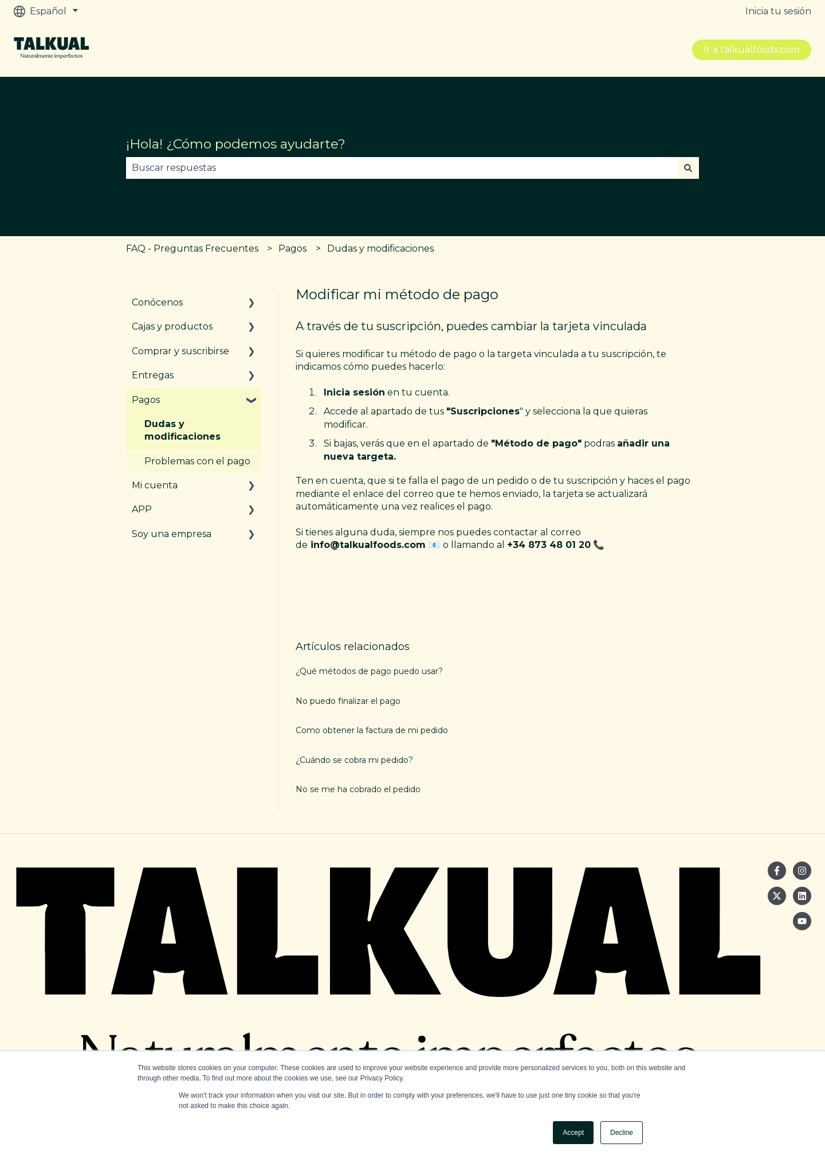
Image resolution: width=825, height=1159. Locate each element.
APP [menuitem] (142, 509)
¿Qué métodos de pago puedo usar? (369, 671)
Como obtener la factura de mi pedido (372, 730)
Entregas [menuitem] (153, 375)
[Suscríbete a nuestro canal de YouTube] (802, 921)
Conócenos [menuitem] (157, 302)
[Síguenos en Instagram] (802, 871)
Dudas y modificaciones (380, 248)
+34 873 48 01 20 (549, 544)
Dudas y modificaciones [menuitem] (182, 430)
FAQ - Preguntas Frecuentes (192, 248)
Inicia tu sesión (778, 11)
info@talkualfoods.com (368, 544)
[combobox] (401, 168)
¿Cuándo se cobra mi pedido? (354, 760)
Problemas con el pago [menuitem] (197, 461)
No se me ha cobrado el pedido (358, 789)
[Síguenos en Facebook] (777, 871)
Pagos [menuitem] (146, 399)
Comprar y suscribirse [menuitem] (180, 351)
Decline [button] (621, 1133)
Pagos (292, 248)
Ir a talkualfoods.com (752, 49)
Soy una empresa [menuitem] (171, 533)
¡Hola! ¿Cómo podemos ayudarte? (235, 144)
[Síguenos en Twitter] (777, 896)
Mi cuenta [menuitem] (155, 485)
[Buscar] (688, 168)
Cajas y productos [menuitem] (172, 326)
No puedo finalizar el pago (348, 701)
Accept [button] (573, 1133)
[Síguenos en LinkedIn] (802, 896)
